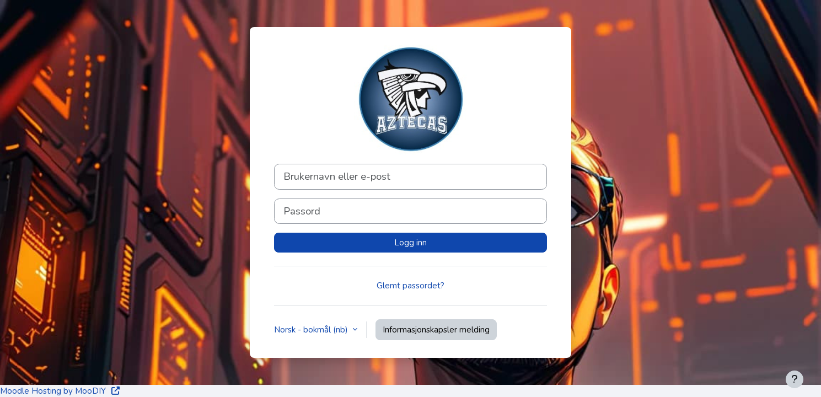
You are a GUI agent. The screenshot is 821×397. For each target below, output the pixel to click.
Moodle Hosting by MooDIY (60, 390)
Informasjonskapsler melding (436, 329)
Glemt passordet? (410, 285)
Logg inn (410, 242)
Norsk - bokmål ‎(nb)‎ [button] (312, 329)
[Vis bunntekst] (794, 379)
